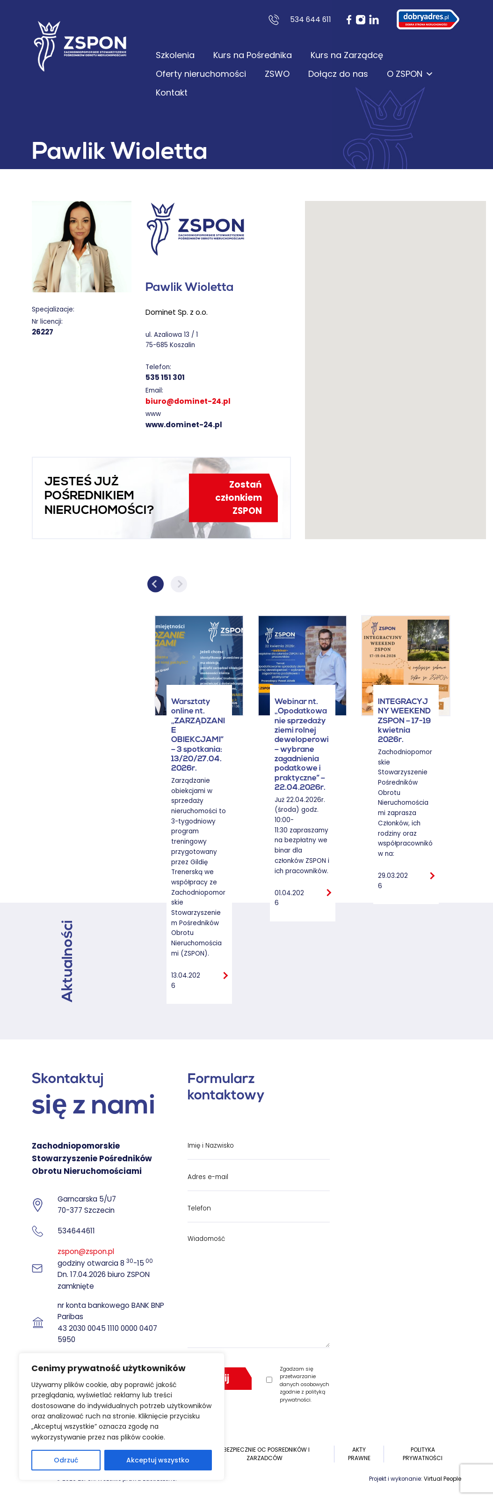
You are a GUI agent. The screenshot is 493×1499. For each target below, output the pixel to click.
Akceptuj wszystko (157, 1460)
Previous (155, 584)
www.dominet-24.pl (183, 425)
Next (179, 584)
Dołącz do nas (338, 74)
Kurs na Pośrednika (252, 55)
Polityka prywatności (422, 1454)
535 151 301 (165, 377)
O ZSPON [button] (410, 74)
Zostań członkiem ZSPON (238, 497)
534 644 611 (310, 19)
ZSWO (277, 74)
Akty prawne (359, 1454)
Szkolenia (175, 55)
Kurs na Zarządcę (347, 55)
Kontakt (172, 92)
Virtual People (442, 1479)
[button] (395, 361)
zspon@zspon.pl (86, 1251)
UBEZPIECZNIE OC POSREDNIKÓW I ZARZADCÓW (264, 1454)
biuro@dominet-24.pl (188, 401)
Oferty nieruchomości (201, 74)
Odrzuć (66, 1460)
